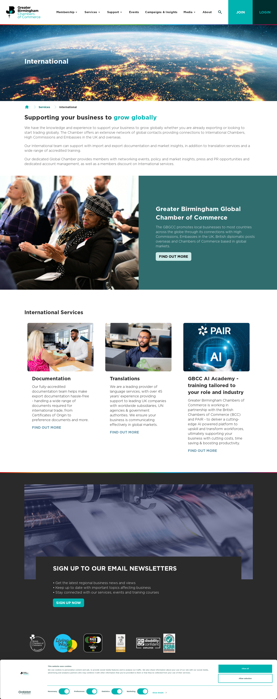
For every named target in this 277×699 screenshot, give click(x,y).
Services (91, 12)
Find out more (173, 257)
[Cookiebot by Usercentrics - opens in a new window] (24, 692)
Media (188, 12)
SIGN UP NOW (68, 603)
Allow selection (245, 678)
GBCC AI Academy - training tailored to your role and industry (216, 385)
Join (240, 12)
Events (134, 12)
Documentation (51, 378)
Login (265, 12)
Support (113, 12)
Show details (158, 693)
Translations (125, 378)
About (207, 12)
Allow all (245, 669)
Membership (65, 12)
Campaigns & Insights (161, 12)
